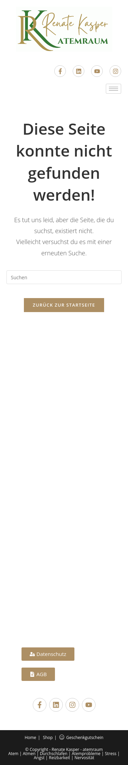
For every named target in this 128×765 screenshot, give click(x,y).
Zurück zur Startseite (64, 305)
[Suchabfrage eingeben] (64, 277)
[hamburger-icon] (113, 89)
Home (30, 737)
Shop (48, 737)
